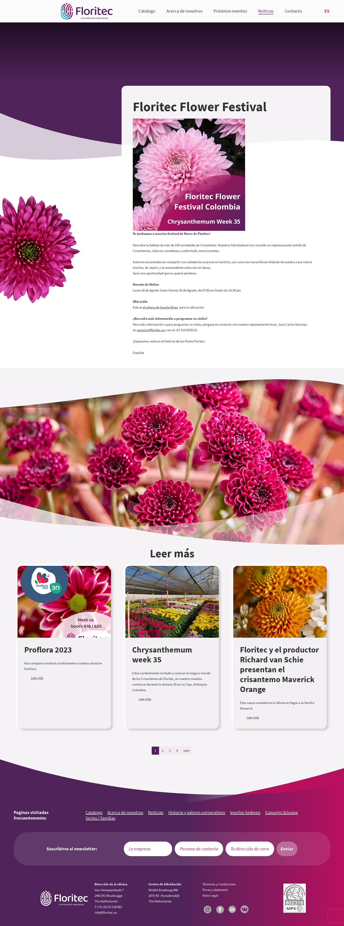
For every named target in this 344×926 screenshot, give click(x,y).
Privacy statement (215, 890)
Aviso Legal (210, 895)
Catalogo (146, 11)
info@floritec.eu (106, 912)
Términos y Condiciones (218, 884)
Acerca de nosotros (184, 11)
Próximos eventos (230, 11)
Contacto (293, 11)
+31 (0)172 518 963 (109, 907)
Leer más (37, 678)
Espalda (138, 353)
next (186, 750)
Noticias (265, 11)
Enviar (287, 849)
